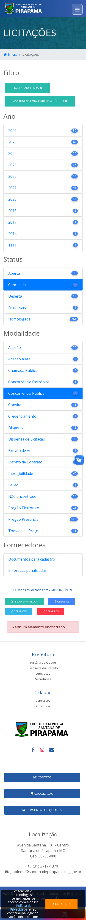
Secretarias (43, 679)
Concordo (61, 904)
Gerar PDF (50, 611)
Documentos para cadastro (31, 559)
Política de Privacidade (20, 908)
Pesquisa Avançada (24, 601)
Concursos (43, 700)
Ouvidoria (43, 706)
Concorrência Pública (40, 101)
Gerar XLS (61, 601)
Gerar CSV (19, 611)
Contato (42, 777)
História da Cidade (43, 662)
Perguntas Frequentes (42, 810)
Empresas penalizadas (27, 570)
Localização (42, 793)
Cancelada (27, 88)
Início (10, 54)
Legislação (43, 673)
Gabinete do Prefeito (43, 668)
